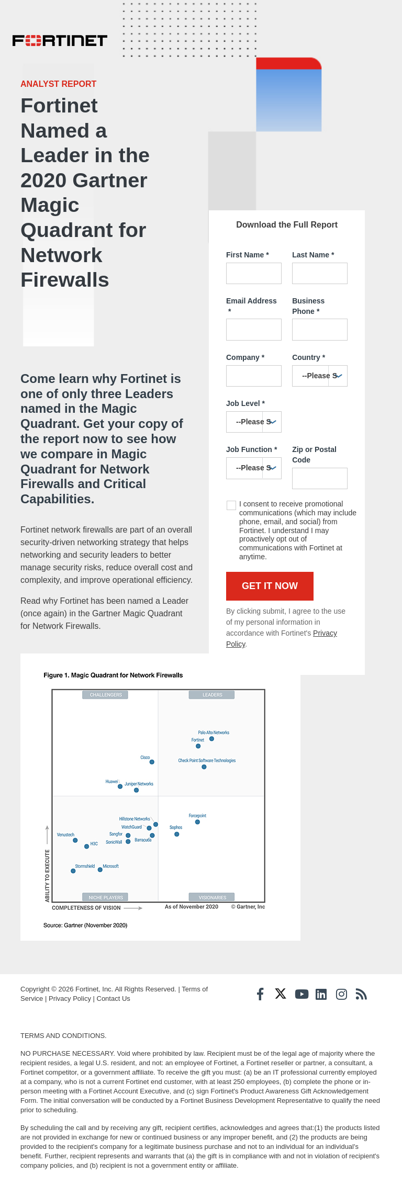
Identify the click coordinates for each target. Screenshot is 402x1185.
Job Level (245, 400)
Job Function (251, 447)
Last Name (313, 251)
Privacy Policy (70, 1001)
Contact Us (113, 1001)
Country (308, 354)
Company (245, 354)
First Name (247, 251)
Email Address (251, 303)
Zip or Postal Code (314, 451)
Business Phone (308, 303)
